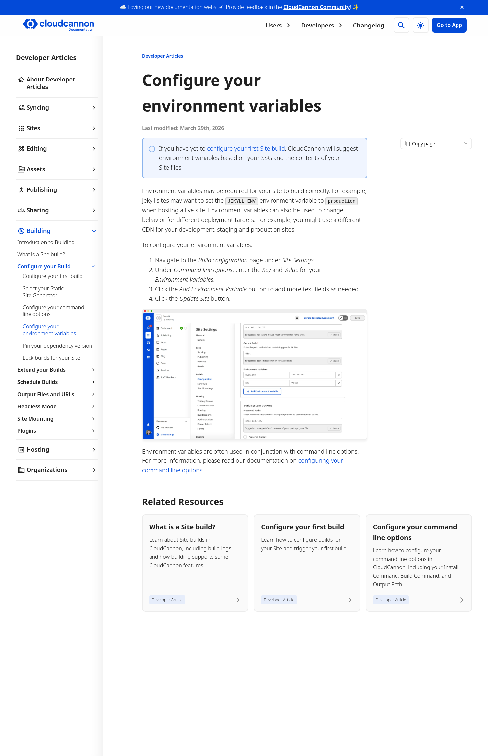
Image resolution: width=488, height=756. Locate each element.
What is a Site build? (41, 254)
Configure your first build (53, 276)
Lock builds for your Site (51, 357)
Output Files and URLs (57, 394)
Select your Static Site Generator (43, 292)
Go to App (449, 24)
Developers (322, 25)
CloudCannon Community (316, 7)
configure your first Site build (246, 148)
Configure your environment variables (49, 330)
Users (279, 25)
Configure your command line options (53, 311)
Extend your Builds (57, 369)
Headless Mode (57, 406)
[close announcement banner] (462, 7)
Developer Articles (162, 56)
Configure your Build (57, 266)
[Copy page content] (436, 143)
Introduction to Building (46, 242)
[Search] (401, 25)
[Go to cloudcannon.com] (58, 25)
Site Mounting (57, 418)
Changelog (368, 25)
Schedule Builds (57, 382)
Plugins (57, 430)
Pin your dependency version (57, 345)
